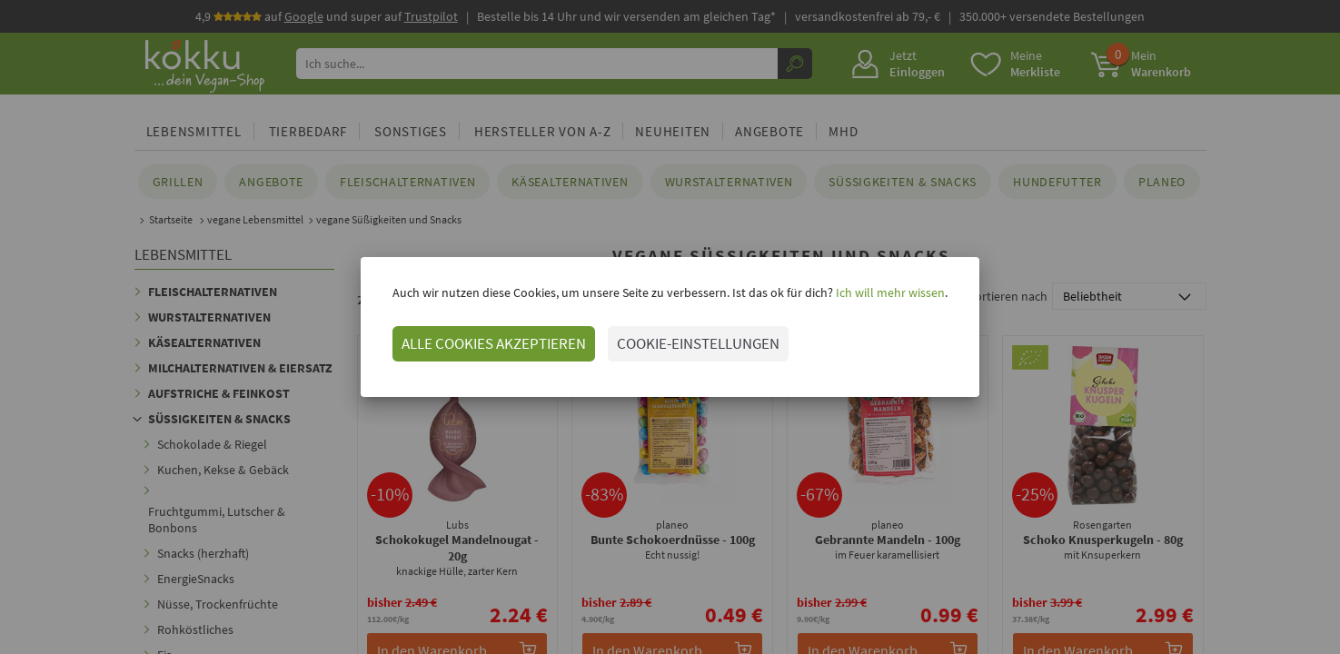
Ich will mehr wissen (889, 292)
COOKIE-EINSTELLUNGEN (698, 343)
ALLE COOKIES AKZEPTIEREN (494, 343)
